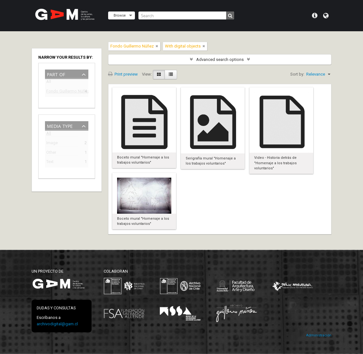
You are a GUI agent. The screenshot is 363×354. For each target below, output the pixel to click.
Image (52, 143)
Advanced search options (220, 59)
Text (50, 162)
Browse (120, 15)
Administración (318, 335)
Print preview (123, 74)
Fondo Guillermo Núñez (62, 92)
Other (51, 153)
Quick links (314, 16)
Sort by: (297, 74)
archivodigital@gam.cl (57, 323)
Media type (60, 125)
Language (325, 16)
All (48, 82)
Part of (56, 74)
